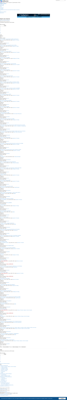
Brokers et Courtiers (16, 279)
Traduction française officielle (4, 394)
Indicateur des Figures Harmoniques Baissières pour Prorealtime (10, 229)
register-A (1, 315)
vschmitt (3, 230)
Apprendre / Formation (16, 52)
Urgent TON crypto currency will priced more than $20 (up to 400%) (10, 296)
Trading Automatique (17, 156)
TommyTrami (4, 328)
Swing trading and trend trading (4, 278)
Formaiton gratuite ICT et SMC (4, 112)
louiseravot (2, 224)
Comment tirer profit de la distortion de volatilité (7, 118)
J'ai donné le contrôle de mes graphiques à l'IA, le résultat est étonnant (10, 321)
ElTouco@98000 (3, 199)
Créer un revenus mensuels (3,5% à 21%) (6, 75)
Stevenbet (8, 135)
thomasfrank (3, 187)
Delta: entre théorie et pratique (4, 106)
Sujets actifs (2, 12)
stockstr (2, 279)
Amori (2, 285)
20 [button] (0, 361)
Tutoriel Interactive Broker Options (5, 137)
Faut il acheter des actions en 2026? (5, 94)
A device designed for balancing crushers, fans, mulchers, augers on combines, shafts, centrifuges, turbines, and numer (18, 327)
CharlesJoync (3, 316)
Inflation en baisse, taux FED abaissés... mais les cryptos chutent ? (10, 192)
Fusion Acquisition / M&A (4, 272)
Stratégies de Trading (15, 46)
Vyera (2, 46)
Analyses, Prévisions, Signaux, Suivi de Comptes (22, 316)
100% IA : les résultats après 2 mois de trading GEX (8, 161)
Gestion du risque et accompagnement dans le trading (8, 45)
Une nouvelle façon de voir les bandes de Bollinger (7, 247)
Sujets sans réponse (3, 11)
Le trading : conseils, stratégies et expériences (7, 223)
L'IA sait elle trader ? (3, 204)
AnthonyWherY (3, 297)
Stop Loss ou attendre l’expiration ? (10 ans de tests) (8, 63)
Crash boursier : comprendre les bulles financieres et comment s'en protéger (11, 143)
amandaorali (3, 156)
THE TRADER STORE (3, 241)
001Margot (2, 193)
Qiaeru (11, 394)
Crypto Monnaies (16, 187)
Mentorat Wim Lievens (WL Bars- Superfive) (6, 198)
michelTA (2, 113)
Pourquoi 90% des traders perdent (5, 180)
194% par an (2, 253)
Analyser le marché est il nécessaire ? (5, 290)
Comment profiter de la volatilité (5, 57)
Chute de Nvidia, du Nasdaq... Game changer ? (7, 339)
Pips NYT (1, 155)
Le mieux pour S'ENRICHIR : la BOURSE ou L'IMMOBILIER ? (9, 333)
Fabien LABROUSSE (4, 273)
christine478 (3, 334)
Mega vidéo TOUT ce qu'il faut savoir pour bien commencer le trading (10, 149)
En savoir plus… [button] (50, 398)
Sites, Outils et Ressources (17, 113)
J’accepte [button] (62, 398)
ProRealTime (16, 230)
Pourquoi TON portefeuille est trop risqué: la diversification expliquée (10, 235)
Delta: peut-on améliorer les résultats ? (6, 100)
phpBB (6, 393)
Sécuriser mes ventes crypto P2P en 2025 (6, 186)
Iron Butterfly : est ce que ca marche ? (6, 51)
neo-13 (2, 52)
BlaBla (15, 193)
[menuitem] (3, 3)
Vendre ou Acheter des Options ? (5, 69)
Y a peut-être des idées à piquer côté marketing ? (7, 284)
